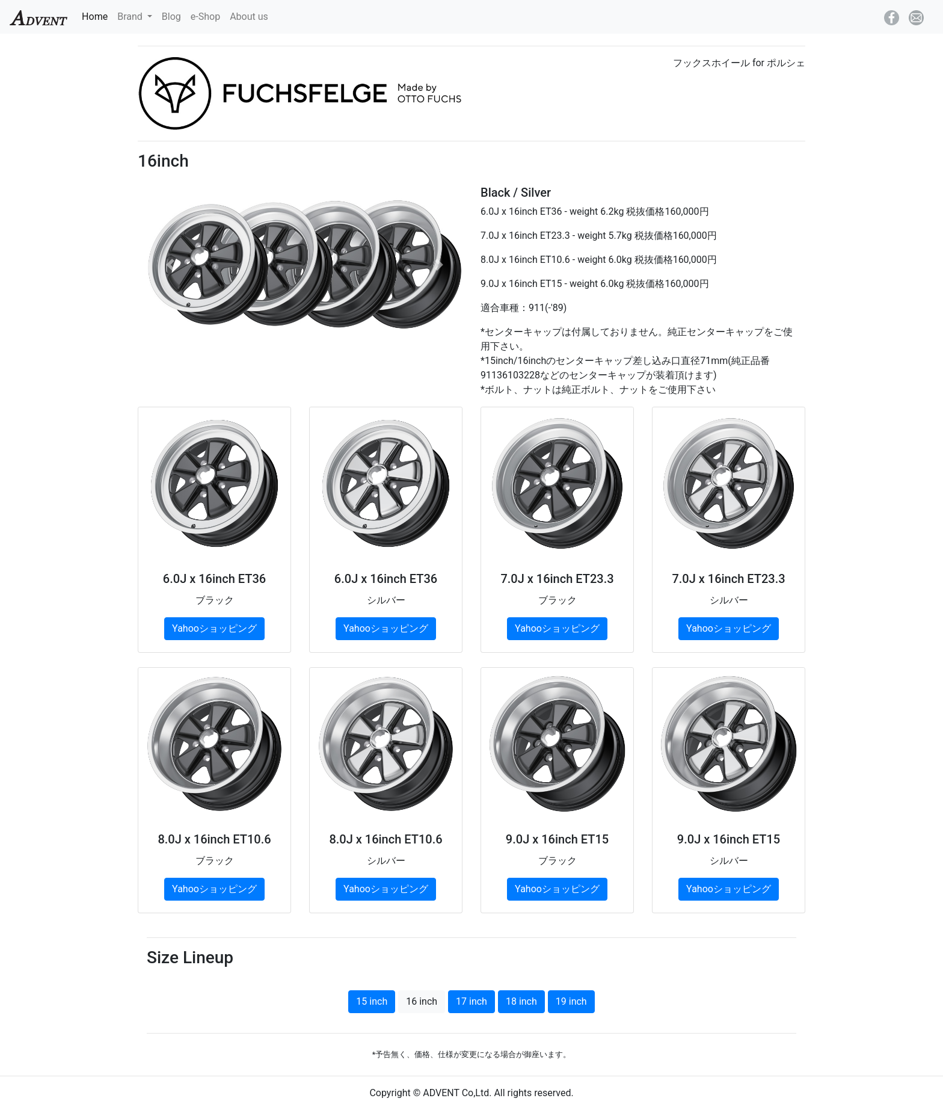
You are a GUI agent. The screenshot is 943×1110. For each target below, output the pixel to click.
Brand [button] (131, 16)
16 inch (421, 1001)
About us (249, 16)
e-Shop (205, 16)
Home (97, 15)
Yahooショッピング (214, 628)
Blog (171, 16)
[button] (170, 264)
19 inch (571, 1001)
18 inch (521, 1001)
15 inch (371, 1001)
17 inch (471, 1001)
